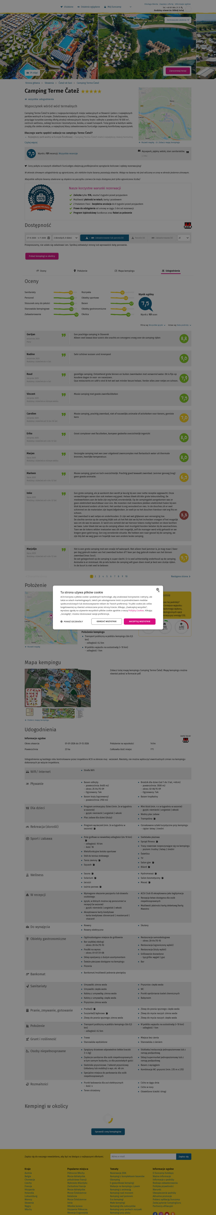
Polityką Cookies (136, 610)
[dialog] (108, 607)
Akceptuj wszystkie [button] (139, 621)
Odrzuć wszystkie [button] (107, 621)
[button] (71, 621)
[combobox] (158, 589)
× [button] (159, 592)
